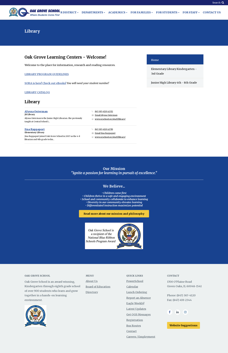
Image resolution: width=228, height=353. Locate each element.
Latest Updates (136, 309)
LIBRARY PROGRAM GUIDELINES (47, 74)
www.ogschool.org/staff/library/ (116, 119)
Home (155, 60)
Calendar (132, 286)
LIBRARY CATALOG (37, 92)
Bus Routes (133, 325)
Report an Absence (138, 297)
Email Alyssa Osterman (106, 115)
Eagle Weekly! (135, 303)
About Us (92, 281)
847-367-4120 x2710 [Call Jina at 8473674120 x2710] (104, 129)
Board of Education (98, 286)
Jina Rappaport (35, 129)
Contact (131, 331)
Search (216, 2)
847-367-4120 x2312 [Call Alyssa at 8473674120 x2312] (104, 111)
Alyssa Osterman (36, 111)
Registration (134, 320)
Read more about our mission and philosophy (114, 213)
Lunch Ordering (136, 292)
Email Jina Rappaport (105, 133)
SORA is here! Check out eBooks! (45, 83)
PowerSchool (134, 281)
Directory (92, 292)
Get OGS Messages (138, 314)
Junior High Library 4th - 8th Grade (174, 82)
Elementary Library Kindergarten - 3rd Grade (174, 71)
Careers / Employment (140, 336)
